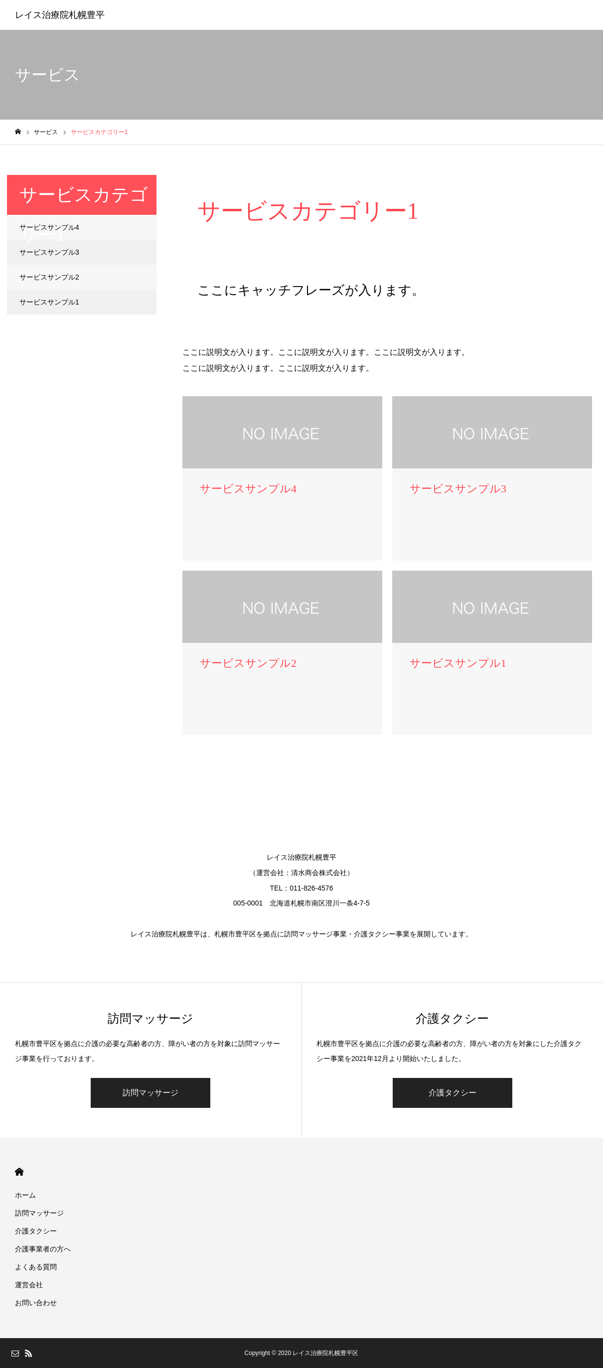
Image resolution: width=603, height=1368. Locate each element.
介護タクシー (452, 1092)
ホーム (25, 1195)
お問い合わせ (36, 1303)
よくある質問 (36, 1267)
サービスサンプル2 (49, 277)
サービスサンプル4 (49, 227)
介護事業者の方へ (43, 1249)
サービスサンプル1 (49, 302)
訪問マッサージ (150, 1092)
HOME (19, 1172)
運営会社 (29, 1285)
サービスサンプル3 (49, 252)
